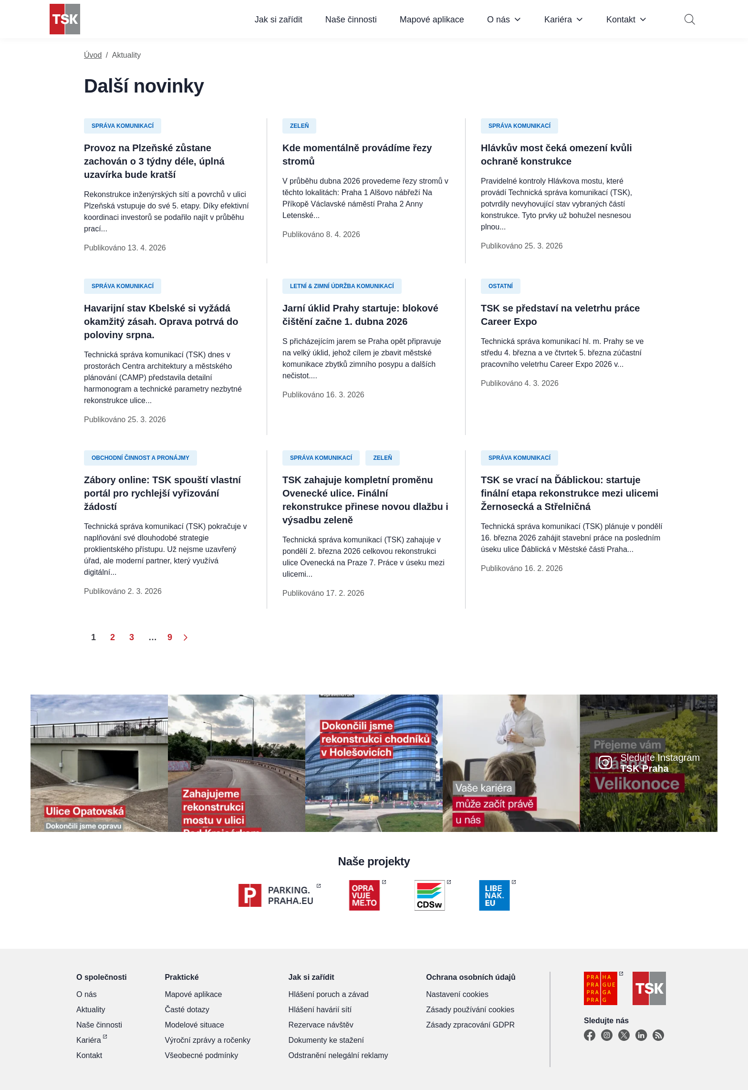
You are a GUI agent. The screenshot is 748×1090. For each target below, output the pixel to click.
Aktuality (90, 1010)
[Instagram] (607, 1035)
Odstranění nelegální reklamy (338, 1055)
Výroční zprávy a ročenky (207, 1040)
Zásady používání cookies (470, 1010)
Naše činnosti (351, 19)
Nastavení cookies (457, 994)
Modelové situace (194, 1025)
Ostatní (500, 286)
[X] (624, 1035)
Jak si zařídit (278, 19)
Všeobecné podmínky (201, 1055)
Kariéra (558, 19)
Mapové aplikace (432, 19)
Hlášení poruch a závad (329, 994)
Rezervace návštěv (321, 1025)
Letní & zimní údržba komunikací (342, 286)
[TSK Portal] (658, 1035)
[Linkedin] (641, 1035)
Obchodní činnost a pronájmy (140, 458)
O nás (498, 19)
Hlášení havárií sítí (320, 1010)
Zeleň (299, 126)
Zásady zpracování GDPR (470, 1025)
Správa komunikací (123, 126)
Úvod (93, 55)
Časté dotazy (187, 1010)
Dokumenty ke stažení (326, 1040)
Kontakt (620, 19)
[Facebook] (589, 1035)
